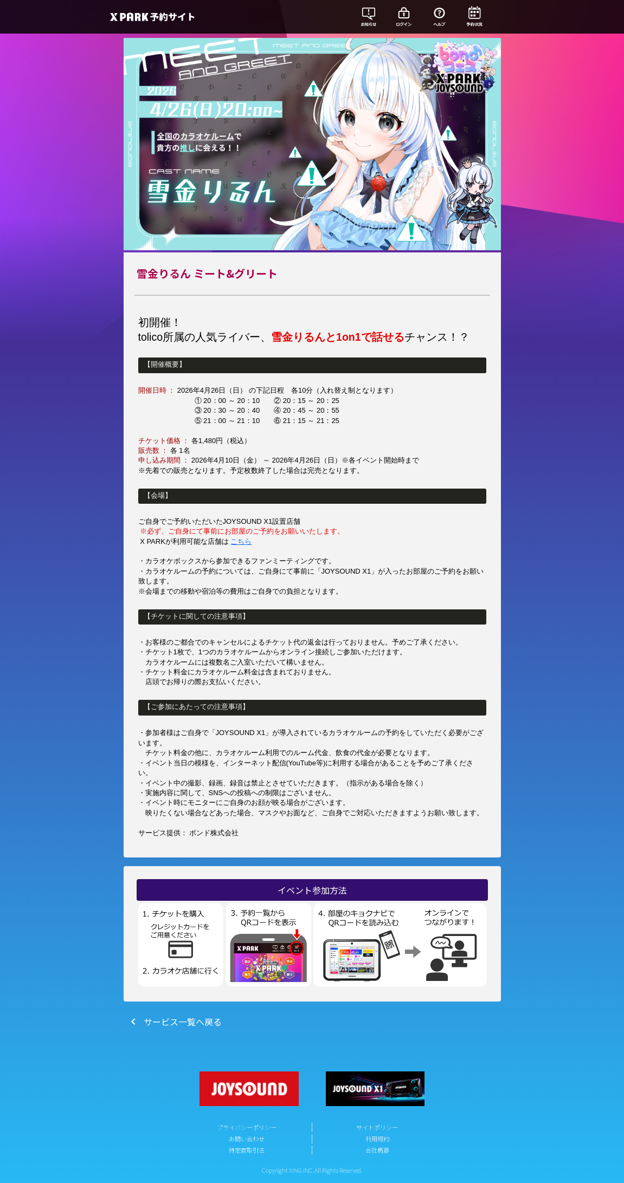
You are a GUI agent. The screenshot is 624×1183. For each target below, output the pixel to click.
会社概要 (377, 1150)
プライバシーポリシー (246, 1127)
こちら (241, 541)
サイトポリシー (377, 1127)
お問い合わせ (247, 1138)
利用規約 (377, 1138)
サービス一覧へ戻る (174, 1021)
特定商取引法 (247, 1150)
